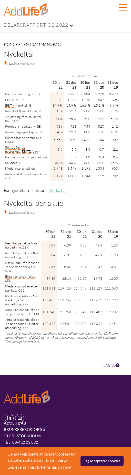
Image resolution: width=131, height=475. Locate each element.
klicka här (58, 190)
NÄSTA (110, 365)
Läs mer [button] (65, 466)
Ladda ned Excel (22, 63)
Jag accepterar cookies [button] (102, 461)
